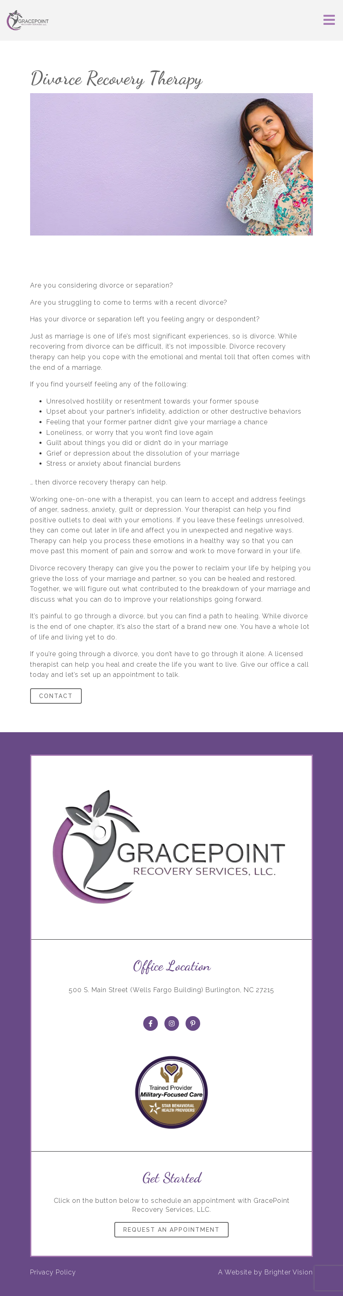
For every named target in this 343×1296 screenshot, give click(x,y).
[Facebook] (150, 1023)
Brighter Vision (288, 1272)
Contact (56, 696)
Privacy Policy (53, 1272)
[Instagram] (171, 1023)
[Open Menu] (329, 20)
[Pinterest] (193, 1023)
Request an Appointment (171, 1229)
